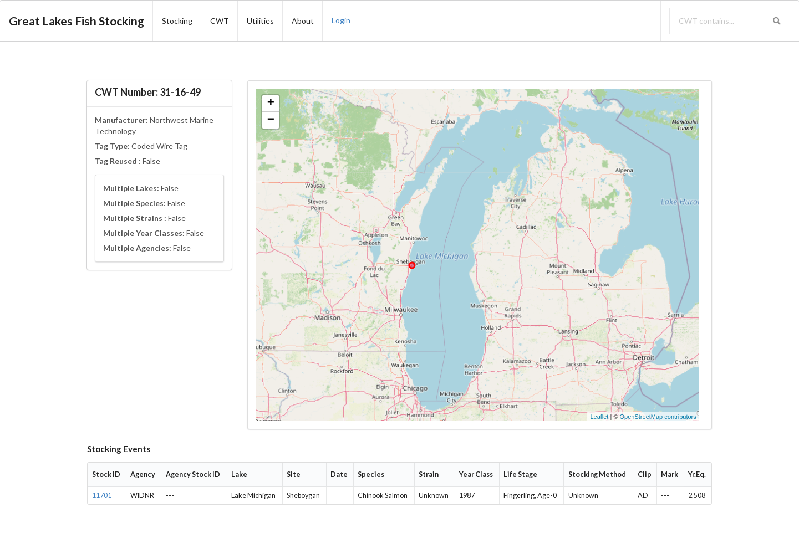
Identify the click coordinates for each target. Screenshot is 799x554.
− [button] (270, 120)
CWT (219, 20)
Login (341, 20)
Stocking (177, 20)
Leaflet (599, 416)
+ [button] (270, 103)
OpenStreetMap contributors (658, 416)
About (303, 20)
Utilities (260, 20)
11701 (101, 495)
